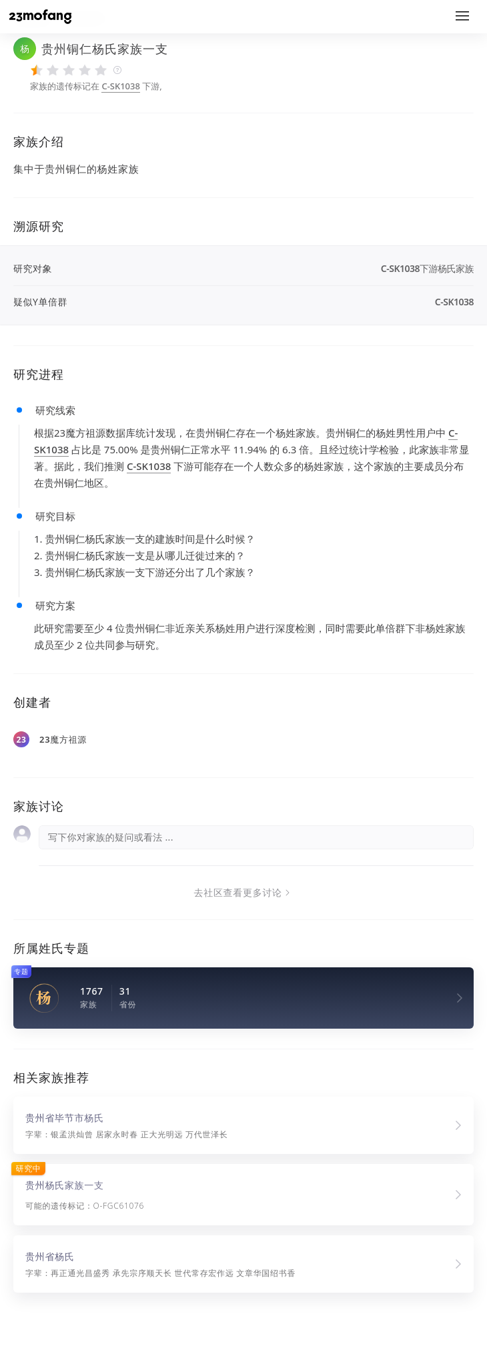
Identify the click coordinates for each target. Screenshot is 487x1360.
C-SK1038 (120, 86)
